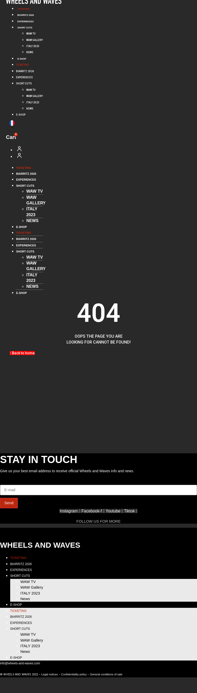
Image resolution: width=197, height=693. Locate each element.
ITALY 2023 (32, 46)
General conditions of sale (106, 674)
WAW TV (30, 33)
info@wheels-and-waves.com (20, 664)
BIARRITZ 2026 (25, 15)
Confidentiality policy (74, 674)
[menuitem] (12, 123)
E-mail (5, 482)
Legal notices (49, 674)
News (29, 52)
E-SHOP (21, 59)
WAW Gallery (34, 40)
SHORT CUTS (24, 27)
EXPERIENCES (25, 21)
